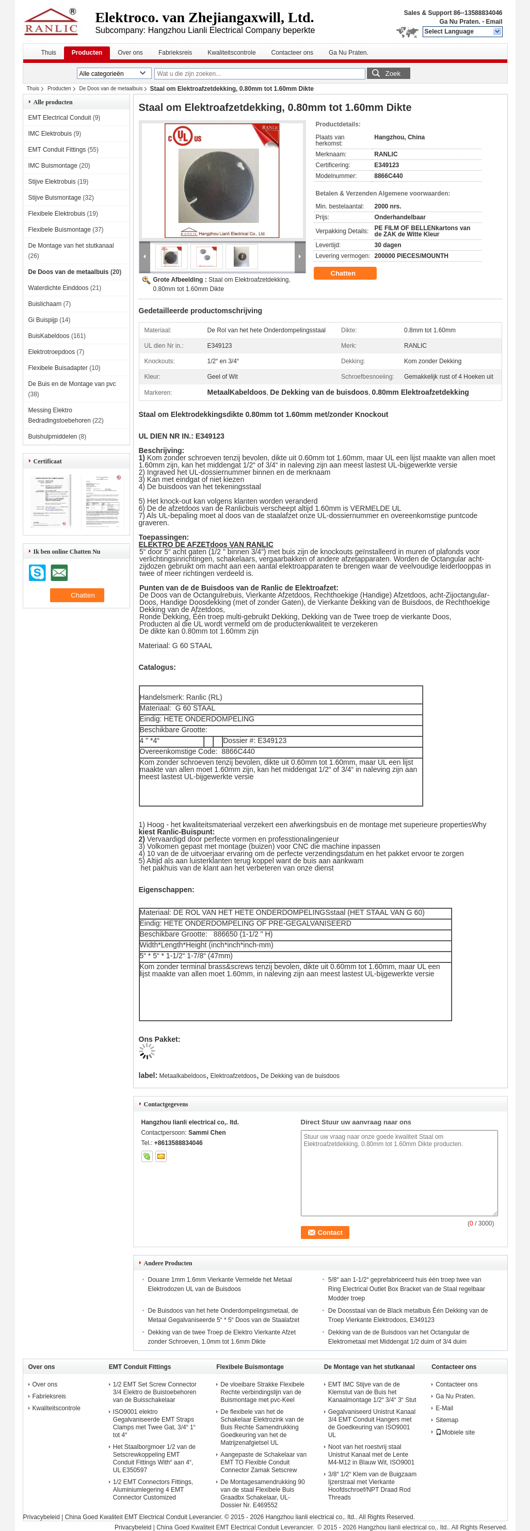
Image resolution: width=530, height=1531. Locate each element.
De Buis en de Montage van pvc (72, 384)
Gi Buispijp (43, 320)
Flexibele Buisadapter (58, 368)
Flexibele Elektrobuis (57, 213)
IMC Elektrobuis (50, 133)
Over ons (130, 52)
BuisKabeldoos (49, 336)
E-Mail (444, 1408)
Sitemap (447, 1420)
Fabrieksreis (175, 52)
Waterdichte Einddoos (58, 288)
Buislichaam (45, 304)
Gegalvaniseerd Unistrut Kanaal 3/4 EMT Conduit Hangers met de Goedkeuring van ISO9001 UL (371, 1423)
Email (494, 21)
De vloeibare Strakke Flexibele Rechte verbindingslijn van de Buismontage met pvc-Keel (262, 1392)
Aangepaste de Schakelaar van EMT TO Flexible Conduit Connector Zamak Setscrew (263, 1462)
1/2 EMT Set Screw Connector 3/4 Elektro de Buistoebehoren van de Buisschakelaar (155, 1392)
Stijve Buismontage (55, 197)
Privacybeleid (41, 1517)
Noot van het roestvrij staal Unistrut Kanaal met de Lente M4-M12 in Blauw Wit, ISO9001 (371, 1454)
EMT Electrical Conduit (59, 117)
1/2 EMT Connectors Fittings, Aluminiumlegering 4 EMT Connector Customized (153, 1489)
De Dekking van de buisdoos (300, 1075)
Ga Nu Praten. (459, 21)
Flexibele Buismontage (59, 229)
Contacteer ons (292, 52)
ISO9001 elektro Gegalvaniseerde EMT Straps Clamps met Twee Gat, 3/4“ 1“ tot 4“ (154, 1423)
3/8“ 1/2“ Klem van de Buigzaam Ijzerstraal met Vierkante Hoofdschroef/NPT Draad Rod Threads (372, 1486)
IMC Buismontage (52, 165)
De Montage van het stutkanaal (71, 245)
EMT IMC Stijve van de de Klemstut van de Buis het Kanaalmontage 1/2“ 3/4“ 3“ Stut (372, 1392)
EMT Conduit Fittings (57, 149)
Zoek (393, 73)
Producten (87, 52)
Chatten (350, 273)
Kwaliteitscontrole (231, 52)
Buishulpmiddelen (52, 436)
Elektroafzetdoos (233, 1075)
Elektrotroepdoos (51, 352)
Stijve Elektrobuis (52, 181)
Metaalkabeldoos (182, 1075)
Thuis (48, 52)
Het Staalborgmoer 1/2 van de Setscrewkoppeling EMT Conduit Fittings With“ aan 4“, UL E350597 (154, 1458)
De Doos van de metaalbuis (111, 88)
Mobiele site (455, 1432)
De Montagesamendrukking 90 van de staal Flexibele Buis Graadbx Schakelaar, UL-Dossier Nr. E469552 (262, 1493)
